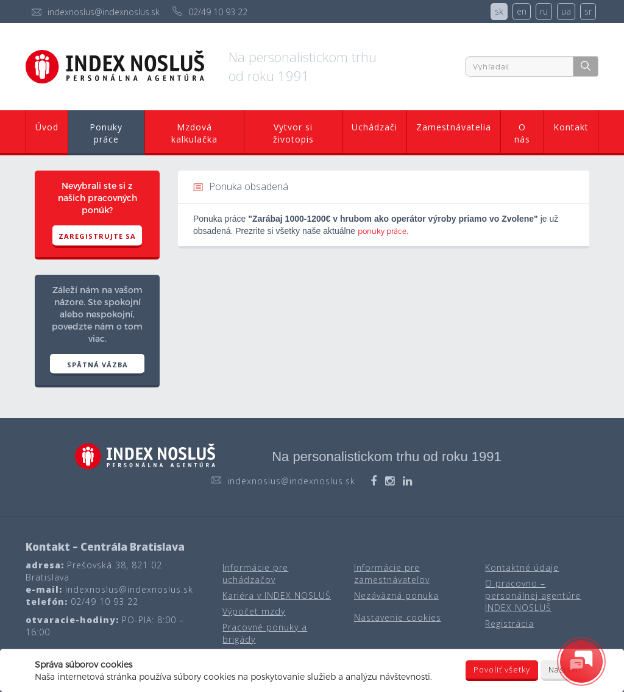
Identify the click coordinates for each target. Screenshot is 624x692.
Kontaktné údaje (522, 567)
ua (566, 11)
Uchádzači (374, 127)
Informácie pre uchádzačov (255, 573)
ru (544, 11)
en (521, 11)
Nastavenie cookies (397, 617)
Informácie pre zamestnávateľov (392, 573)
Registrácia (509, 623)
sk (499, 11)
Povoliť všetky (501, 669)
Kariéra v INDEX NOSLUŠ (276, 595)
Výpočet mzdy (253, 611)
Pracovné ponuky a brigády (264, 633)
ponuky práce (382, 231)
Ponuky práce (106, 133)
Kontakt (571, 127)
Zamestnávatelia (453, 127)
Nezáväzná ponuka (396, 595)
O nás (522, 133)
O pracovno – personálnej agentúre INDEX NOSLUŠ (533, 595)
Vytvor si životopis (293, 133)
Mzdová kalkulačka (194, 133)
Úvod (46, 127)
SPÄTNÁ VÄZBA (97, 364)
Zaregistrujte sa (97, 236)
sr (588, 11)
